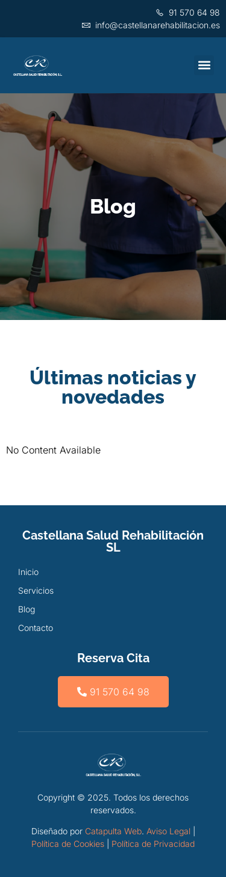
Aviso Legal (168, 831)
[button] (204, 65)
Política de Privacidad (153, 844)
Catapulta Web (113, 831)
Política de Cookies (67, 844)
